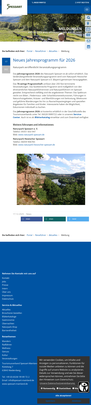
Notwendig (48, 388)
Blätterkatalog (42, 117)
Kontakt (5, 278)
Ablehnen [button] (76, 401)
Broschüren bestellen (12, 313)
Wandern (6, 341)
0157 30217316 (83, 2)
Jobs (4, 281)
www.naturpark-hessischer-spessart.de (36, 144)
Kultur (5, 355)
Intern (5, 288)
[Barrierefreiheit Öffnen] (83, 387)
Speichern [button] (50, 401)
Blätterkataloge (9, 316)
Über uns (6, 291)
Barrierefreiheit (9, 330)
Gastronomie (8, 320)
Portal (29, 51)
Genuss (5, 351)
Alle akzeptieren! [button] (63, 395)
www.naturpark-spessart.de (31, 134)
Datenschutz (8, 298)
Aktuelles (53, 51)
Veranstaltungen (9, 358)
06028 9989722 (40, 2)
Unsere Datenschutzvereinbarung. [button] (57, 383)
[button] (32, 219)
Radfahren (7, 344)
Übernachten (8, 323)
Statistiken (64, 388)
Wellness (6, 348)
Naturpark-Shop (9, 326)
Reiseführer (40, 51)
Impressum (7, 295)
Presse (5, 285)
